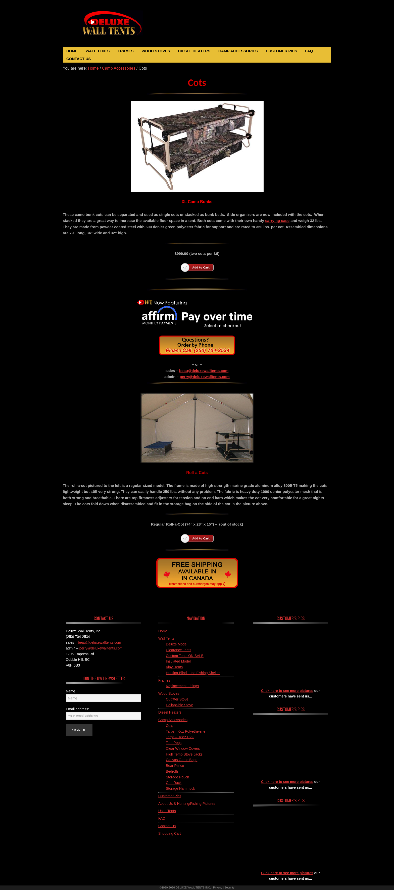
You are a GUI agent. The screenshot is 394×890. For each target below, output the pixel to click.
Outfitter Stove (177, 699)
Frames (164, 680)
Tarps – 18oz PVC (180, 737)
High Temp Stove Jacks (184, 754)
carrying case (277, 220)
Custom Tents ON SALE (185, 656)
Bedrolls (172, 771)
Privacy (217, 887)
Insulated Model (178, 661)
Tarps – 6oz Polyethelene (185, 731)
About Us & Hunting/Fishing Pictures (186, 804)
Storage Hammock (180, 788)
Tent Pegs (173, 743)
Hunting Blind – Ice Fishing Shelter (193, 673)
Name (70, 691)
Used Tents (167, 811)
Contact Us (167, 826)
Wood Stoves (168, 693)
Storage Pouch (177, 777)
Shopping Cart (169, 833)
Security (229, 887)
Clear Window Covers (183, 748)
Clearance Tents (178, 650)
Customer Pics (169, 796)
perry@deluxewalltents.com (205, 376)
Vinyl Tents (174, 667)
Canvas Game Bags (181, 760)
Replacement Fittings (182, 686)
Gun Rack (173, 783)
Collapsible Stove (179, 705)
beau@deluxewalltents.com (203, 370)
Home (163, 631)
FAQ (161, 818)
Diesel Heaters (169, 712)
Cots (169, 726)
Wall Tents (166, 638)
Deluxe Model (176, 644)
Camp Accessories (172, 720)
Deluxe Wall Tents (117, 26)
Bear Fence (175, 766)
